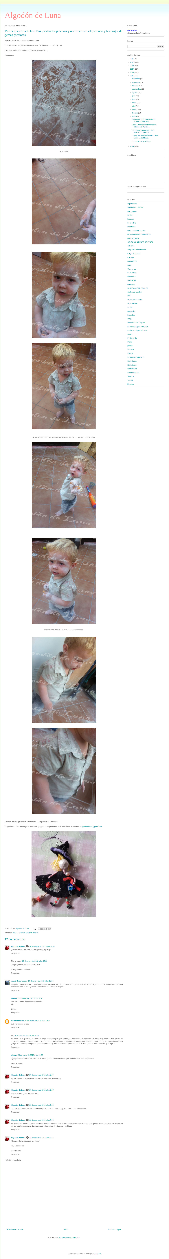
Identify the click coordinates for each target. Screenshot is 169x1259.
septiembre (136, 89)
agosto (135, 92)
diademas (131, 284)
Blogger (98, 1254)
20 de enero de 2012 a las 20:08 (26, 1035)
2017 (132, 59)
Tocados (130, 376)
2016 (132, 62)
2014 (132, 69)
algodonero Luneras (135, 207)
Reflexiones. (132, 365)
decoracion (131, 277)
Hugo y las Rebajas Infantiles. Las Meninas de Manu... (145, 137)
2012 (132, 76)
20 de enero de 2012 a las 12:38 (34, 961)
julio (134, 96)
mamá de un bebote (19, 981)
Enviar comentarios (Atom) (69, 1237)
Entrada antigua (114, 1230)
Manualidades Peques (136, 323)
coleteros (131, 246)
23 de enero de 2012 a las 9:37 (41, 1090)
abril (134, 106)
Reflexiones (132, 361)
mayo (134, 103)
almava (14, 1055)
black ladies (132, 211)
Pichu (129, 342)
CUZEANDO (132, 273)
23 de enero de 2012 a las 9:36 (41, 1075)
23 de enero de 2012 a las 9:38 (41, 1105)
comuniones (132, 261)
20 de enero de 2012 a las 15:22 (37, 1020)
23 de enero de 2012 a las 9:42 (41, 1120)
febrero (135, 113)
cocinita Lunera (133, 238)
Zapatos (130, 384)
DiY (128, 296)
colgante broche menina (136, 250)
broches (130, 219)
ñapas (129, 334)
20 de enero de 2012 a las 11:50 (41, 946)
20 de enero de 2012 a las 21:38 (30, 1055)
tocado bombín (133, 373)
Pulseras (130, 350)
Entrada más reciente (15, 1230)
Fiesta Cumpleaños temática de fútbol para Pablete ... (144, 126)
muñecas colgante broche (28, 932)
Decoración (131, 280)
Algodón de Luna (33, 15)
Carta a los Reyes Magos (141, 141)
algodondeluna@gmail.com (91, 827)
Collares (130, 257)
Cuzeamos (131, 269)
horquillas (131, 315)
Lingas (14, 998)
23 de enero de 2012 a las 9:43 (41, 1138)
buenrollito (131, 227)
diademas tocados (134, 292)
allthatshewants (17, 1020)
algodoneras (132, 204)
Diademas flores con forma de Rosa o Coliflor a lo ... (143, 120)
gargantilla (131, 311)
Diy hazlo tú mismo (134, 300)
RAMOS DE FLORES (135, 357)
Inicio (66, 1230)
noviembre (136, 82)
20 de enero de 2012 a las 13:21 (40, 981)
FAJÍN (129, 307)
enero (134, 116)
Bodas (129, 215)
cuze (129, 265)
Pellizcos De (132, 338)
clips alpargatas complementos (139, 234)
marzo (135, 109)
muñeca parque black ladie (137, 327)
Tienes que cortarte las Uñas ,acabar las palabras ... (143, 131)
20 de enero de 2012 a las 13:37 (30, 998)
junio (134, 99)
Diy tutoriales (132, 303)
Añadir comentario (13, 1160)
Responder (15, 953)
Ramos (130, 353)
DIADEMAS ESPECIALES (137, 288)
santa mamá (132, 369)
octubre (135, 86)
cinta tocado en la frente (136, 231)
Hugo (15, 932)
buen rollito (131, 223)
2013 (132, 72)
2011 (132, 146)
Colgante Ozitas (133, 253)
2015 (132, 66)
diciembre (136, 79)
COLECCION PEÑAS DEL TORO (140, 242)
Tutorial (130, 380)
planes (130, 346)
